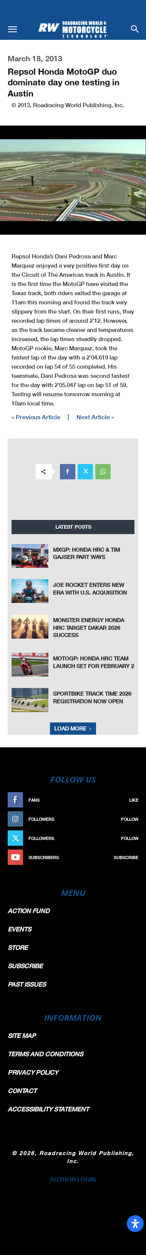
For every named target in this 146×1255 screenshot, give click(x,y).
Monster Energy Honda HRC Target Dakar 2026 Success (88, 627)
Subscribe (126, 857)
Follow (129, 819)
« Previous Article (36, 416)
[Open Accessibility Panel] (135, 1223)
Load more (73, 728)
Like (133, 799)
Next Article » (95, 416)
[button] (12, 29)
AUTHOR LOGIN (73, 1179)
